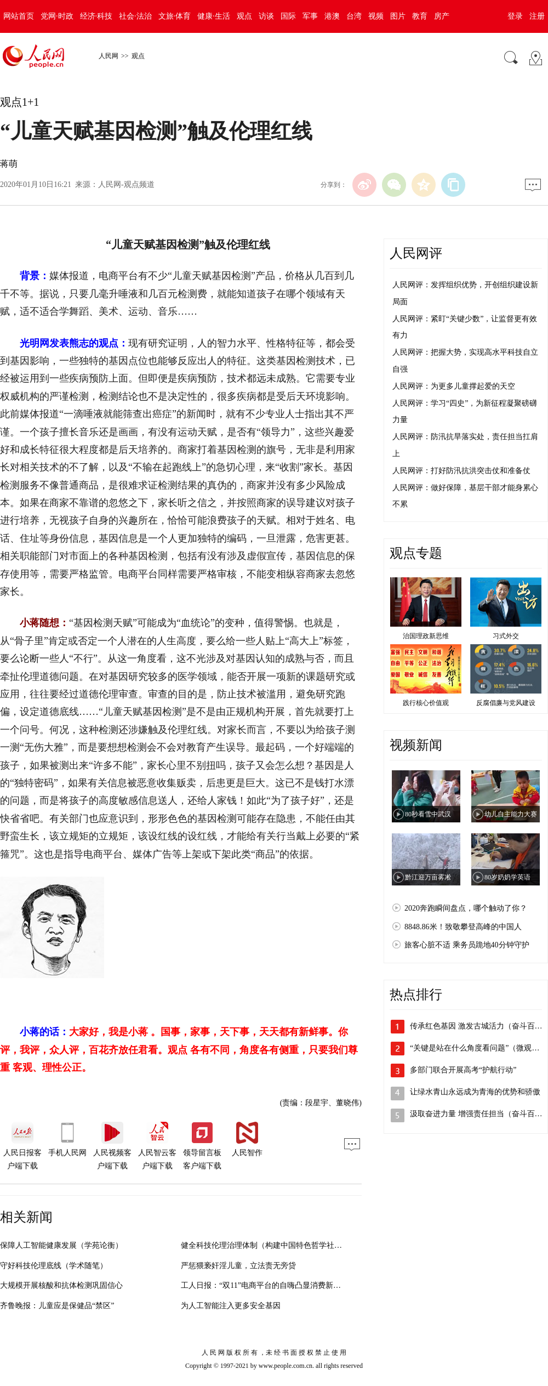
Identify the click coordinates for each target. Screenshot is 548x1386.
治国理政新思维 (426, 636)
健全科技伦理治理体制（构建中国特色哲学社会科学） (273, 1245)
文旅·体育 (174, 16)
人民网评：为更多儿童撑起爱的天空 (453, 386)
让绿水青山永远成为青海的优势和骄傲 (475, 1092)
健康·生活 (213, 16)
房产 (441, 16)
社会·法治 (135, 16)
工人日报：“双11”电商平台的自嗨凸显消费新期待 (265, 1285)
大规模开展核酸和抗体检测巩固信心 (61, 1285)
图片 (398, 16)
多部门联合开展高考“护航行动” (463, 1070)
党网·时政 (57, 16)
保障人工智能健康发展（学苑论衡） (61, 1245)
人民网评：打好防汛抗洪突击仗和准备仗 (461, 471)
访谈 (266, 16)
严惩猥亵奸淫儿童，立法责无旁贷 (238, 1266)
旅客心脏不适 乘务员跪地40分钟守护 (466, 945)
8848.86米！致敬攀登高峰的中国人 (463, 927)
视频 (376, 16)
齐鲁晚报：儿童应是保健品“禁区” (57, 1306)
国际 (288, 16)
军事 (310, 16)
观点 (244, 16)
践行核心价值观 (426, 703)
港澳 (332, 16)
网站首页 (18, 16)
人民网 (108, 56)
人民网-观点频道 (126, 184)
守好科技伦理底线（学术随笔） (53, 1266)
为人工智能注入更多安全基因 (231, 1306)
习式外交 (506, 636)
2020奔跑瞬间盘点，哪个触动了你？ (465, 908)
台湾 (354, 16)
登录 (515, 16)
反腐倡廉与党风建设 (505, 703)
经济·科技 (96, 16)
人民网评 (416, 253)
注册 (537, 16)
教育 (419, 16)
